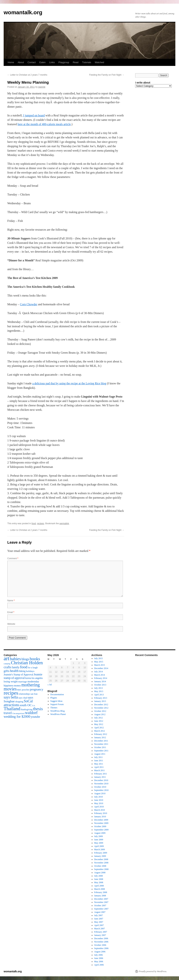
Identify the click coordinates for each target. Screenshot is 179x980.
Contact (32, 62)
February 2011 (100, 773)
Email (10, 612)
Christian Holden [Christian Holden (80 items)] (27, 662)
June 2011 (98, 760)
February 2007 (100, 932)
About (21, 62)
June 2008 (98, 879)
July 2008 (98, 876)
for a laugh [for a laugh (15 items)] (33, 667)
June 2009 (98, 839)
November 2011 (101, 744)
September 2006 (101, 948)
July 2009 (98, 836)
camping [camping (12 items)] (7, 664)
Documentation (57, 694)
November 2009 (101, 823)
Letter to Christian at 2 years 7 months (27, 75)
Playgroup (63, 62)
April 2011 (99, 767)
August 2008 (100, 872)
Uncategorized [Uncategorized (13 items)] (18, 713)
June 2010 (98, 800)
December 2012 (101, 704)
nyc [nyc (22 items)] (19, 689)
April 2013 (99, 694)
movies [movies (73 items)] (10, 688)
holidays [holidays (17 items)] (30, 671)
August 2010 (100, 793)
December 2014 (101, 668)
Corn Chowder (28, 304)
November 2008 (101, 862)
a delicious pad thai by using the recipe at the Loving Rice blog (69, 383)
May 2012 (98, 724)
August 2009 (100, 833)
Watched (99, 62)
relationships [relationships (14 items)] (24, 694)
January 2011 (100, 777)
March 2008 (99, 889)
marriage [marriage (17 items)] (22, 681)
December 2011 (101, 740)
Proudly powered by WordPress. (153, 971)
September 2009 (101, 829)
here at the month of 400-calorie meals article (44, 124)
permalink (64, 523)
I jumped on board (34, 115)
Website (11, 624)
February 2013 (100, 698)
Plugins (53, 697)
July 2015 (98, 658)
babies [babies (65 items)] (15, 658)
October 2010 (100, 787)
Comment (12, 558)
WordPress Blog (57, 711)
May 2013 (98, 691)
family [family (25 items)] (15, 667)
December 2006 (101, 938)
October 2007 (100, 905)
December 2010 (101, 780)
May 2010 (98, 803)
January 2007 (100, 935)
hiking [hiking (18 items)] (22, 671)
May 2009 (98, 843)
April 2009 (99, 846)
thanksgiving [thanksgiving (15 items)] (27, 709)
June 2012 (98, 721)
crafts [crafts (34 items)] (7, 667)
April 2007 (99, 925)
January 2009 (100, 856)
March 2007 (99, 928)
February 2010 (100, 813)
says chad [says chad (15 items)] (22, 697)
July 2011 (98, 757)
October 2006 (100, 945)
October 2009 (100, 826)
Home (11, 62)
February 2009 (100, 853)
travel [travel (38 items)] (8, 713)
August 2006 (100, 951)
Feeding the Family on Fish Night (106, 75)
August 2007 (100, 912)
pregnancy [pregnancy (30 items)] (36, 689)
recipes (40, 523)
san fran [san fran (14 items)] (34, 694)
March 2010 (99, 810)
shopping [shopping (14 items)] (19, 701)
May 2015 (98, 661)
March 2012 (99, 731)
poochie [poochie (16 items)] (25, 689)
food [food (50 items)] (23, 667)
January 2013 (100, 701)
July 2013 (98, 688)
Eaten (42, 62)
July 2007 (98, 915)
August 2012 (100, 714)
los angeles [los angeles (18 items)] (37, 678)
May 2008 (98, 882)
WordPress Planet (58, 714)
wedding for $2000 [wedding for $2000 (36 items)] (17, 716)
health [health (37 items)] (14, 671)
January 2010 (100, 816)
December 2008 (101, 859)
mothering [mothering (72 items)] (30, 684)
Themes (53, 707)
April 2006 (99, 965)
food (34, 523)
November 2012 (101, 708)
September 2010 (101, 790)
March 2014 (99, 675)
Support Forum (57, 704)
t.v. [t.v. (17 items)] (33, 705)
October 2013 (100, 684)
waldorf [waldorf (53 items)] (31, 712)
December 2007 (101, 899)
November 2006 (101, 941)
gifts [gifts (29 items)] (6, 671)
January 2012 (100, 737)
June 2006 (98, 958)
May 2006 (98, 961)
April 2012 (99, 727)
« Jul (49, 684)
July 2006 (98, 955)
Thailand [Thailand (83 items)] (12, 708)
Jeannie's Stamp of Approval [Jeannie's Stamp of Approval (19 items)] (18, 674)
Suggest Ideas (56, 701)
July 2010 (98, 796)
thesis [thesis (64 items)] (38, 708)
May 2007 (98, 922)
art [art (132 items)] (6, 658)
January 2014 (100, 681)
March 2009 (99, 849)
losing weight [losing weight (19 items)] (11, 681)
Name (11, 600)
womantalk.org (23, 12)
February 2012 (100, 734)
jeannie (41, 87)
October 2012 (100, 711)
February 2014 (100, 678)
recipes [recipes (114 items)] (11, 693)
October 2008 (100, 866)
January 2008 (100, 895)
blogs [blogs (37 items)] (25, 659)
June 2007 (98, 918)
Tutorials (86, 62)
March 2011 (99, 770)
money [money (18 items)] (17, 685)
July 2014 (98, 671)
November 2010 (101, 783)
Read (75, 62)
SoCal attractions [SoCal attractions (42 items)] (18, 703)
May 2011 (98, 764)
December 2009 (101, 820)
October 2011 (100, 747)
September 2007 (101, 909)
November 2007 (101, 902)
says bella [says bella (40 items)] (11, 697)
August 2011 (99, 754)
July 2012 (98, 717)
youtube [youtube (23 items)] (35, 716)
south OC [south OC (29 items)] (26, 705)
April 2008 (99, 885)
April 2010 (99, 806)
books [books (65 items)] (35, 658)
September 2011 (101, 750)
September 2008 (101, 869)
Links (52, 62)
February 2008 (100, 892)
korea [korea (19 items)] (28, 678)
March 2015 (99, 665)
